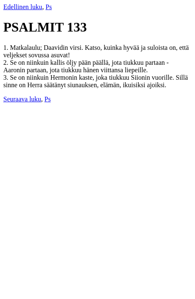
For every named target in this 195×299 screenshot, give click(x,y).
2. (6, 62)
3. (6, 77)
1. (6, 47)
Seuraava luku (22, 99)
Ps (49, 6)
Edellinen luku (22, 6)
